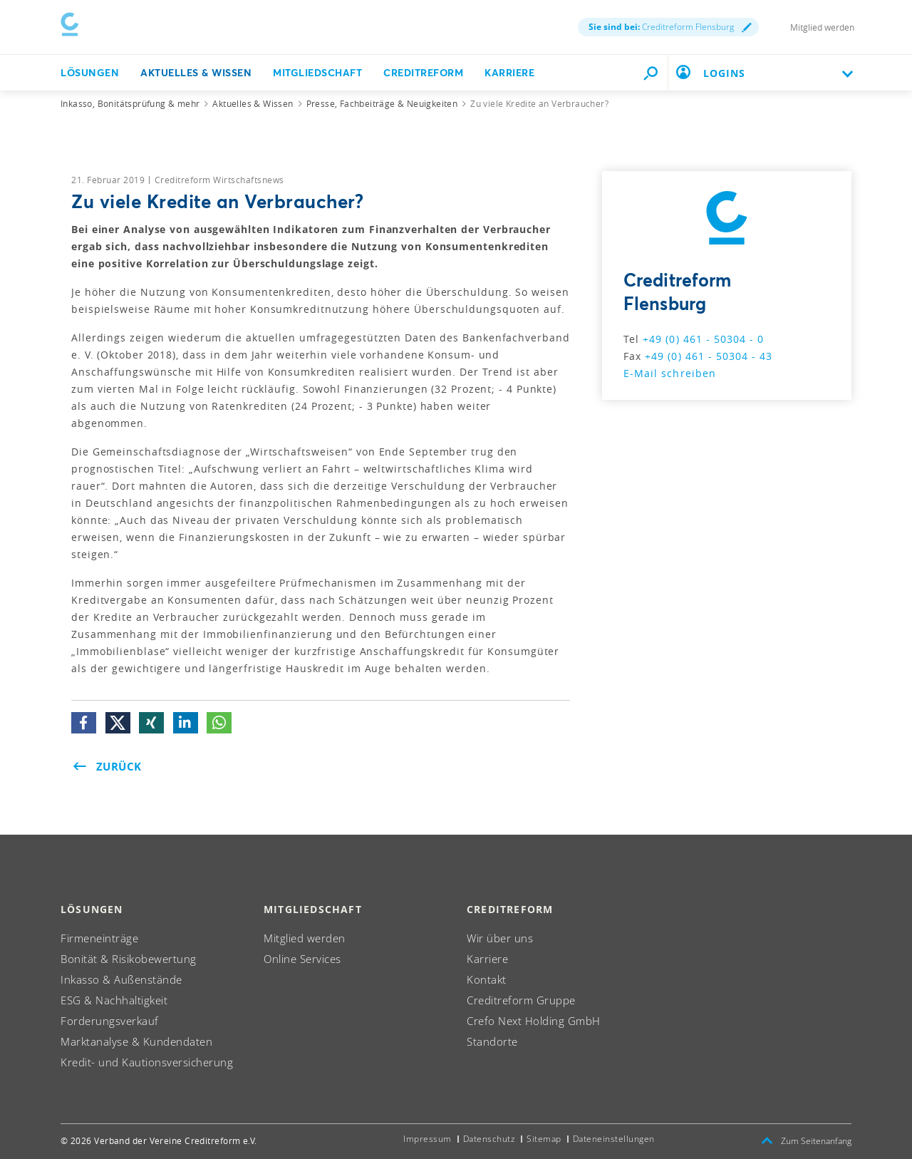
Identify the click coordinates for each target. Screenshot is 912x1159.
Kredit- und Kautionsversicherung (147, 1062)
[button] (83, 722)
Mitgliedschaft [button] (317, 69)
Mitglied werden (822, 25)
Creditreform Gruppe (521, 1000)
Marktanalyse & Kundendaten (136, 1041)
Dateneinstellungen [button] (614, 1139)
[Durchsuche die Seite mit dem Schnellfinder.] (650, 70)
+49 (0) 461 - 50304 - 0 (703, 339)
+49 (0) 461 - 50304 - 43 (708, 356)
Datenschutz (489, 1139)
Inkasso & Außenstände (121, 979)
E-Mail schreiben (669, 373)
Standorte (492, 1041)
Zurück (107, 766)
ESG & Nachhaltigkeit (114, 1000)
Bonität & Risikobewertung (129, 959)
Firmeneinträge (99, 938)
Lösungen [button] (90, 69)
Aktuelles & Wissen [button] (196, 69)
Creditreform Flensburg (670, 25)
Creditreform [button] (423, 69)
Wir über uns (500, 938)
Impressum (427, 1139)
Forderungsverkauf (110, 1021)
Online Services (302, 959)
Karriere (509, 69)
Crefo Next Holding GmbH (534, 1021)
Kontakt (487, 979)
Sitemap (544, 1139)
